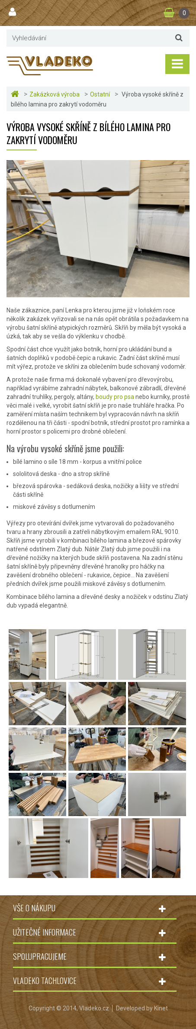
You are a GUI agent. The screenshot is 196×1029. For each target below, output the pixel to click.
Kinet (161, 1008)
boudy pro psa (115, 396)
